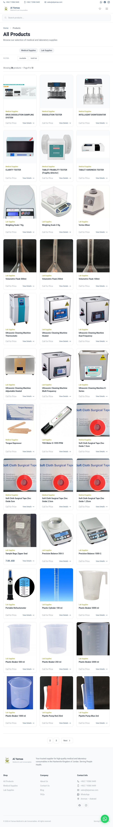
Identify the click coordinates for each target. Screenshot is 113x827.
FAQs (42, 794)
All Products (10, 50)
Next (67, 740)
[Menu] (107, 9)
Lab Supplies (46, 50)
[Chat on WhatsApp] (105, 819)
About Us (44, 781)
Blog (42, 790)
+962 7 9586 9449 (88, 781)
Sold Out (34, 58)
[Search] (56, 18)
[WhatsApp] (101, 2)
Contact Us (45, 786)
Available (22, 58)
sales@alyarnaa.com (89, 790)
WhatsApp (85, 794)
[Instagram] (109, 2)
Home (5, 28)
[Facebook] (105, 2)
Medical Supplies (28, 50)
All (14, 58)
